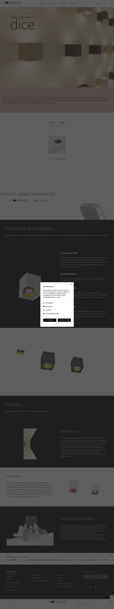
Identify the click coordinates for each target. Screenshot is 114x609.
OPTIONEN (50, 320)
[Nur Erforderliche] (71, 284)
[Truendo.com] (57, 324)
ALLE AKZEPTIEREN (64, 320)
